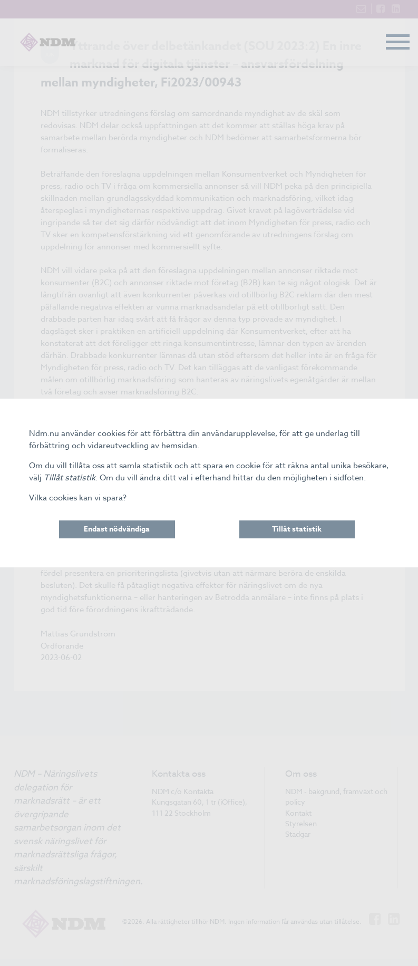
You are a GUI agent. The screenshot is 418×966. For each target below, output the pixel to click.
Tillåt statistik (297, 529)
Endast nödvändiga (117, 529)
